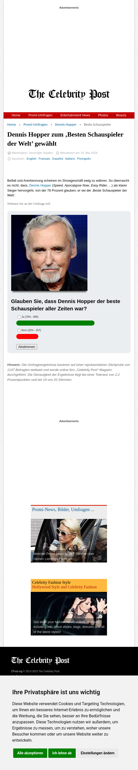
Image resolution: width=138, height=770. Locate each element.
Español (57, 158)
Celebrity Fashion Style (51, 582)
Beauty (121, 115)
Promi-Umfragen (40, 115)
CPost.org (16, 671)
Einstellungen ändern (98, 753)
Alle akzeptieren (30, 753)
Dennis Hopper (65, 124)
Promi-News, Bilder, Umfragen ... (63, 509)
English (31, 158)
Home (16, 115)
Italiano (70, 158)
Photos (103, 115)
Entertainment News (75, 115)
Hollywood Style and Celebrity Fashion (64, 587)
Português (84, 158)
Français (44, 158)
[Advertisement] (69, 45)
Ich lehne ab (62, 753)
